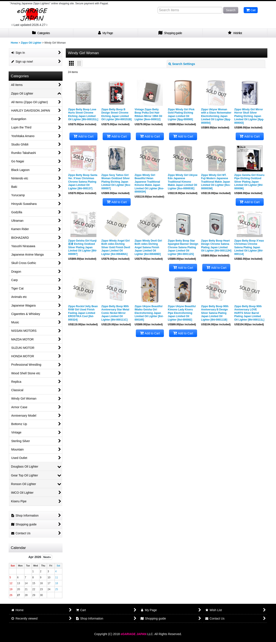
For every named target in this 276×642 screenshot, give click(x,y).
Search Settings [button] (181, 64)
